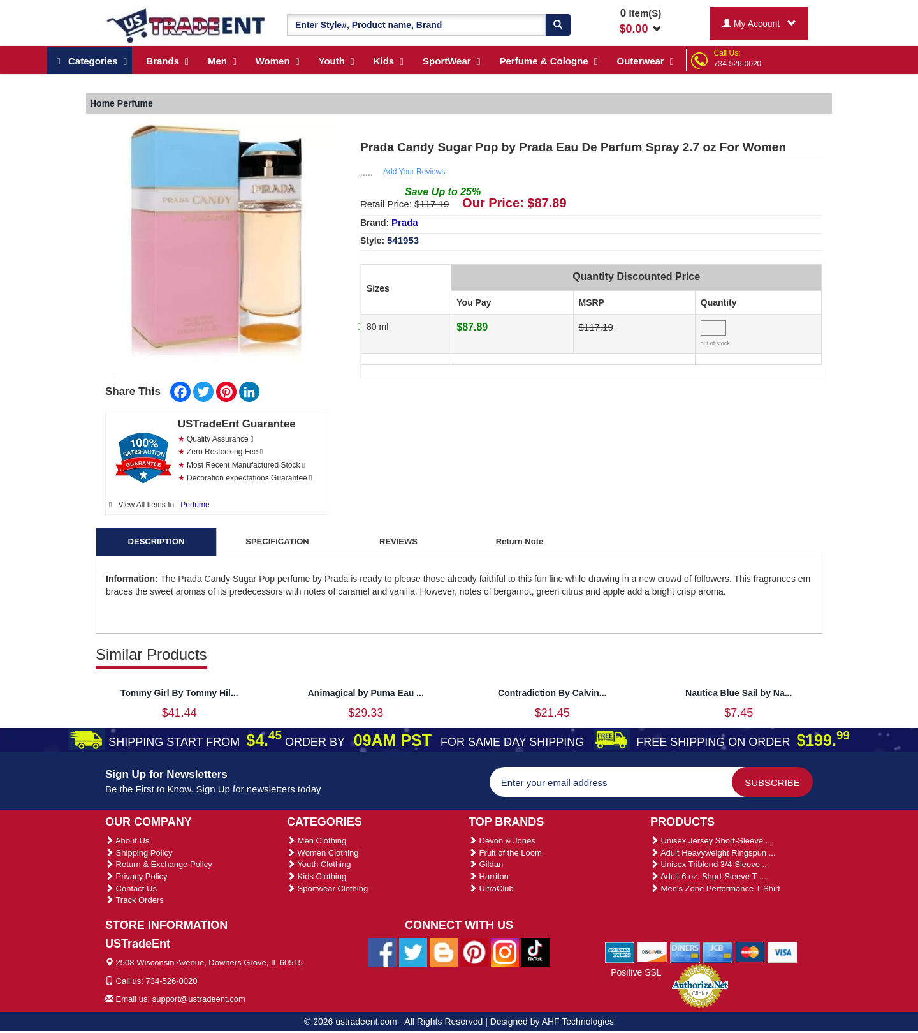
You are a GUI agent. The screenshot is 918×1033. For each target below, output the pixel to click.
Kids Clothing (316, 876)
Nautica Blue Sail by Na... (738, 693)
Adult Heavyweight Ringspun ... (713, 853)
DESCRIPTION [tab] (156, 541)
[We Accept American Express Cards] (620, 951)
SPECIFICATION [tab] (277, 541)
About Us (127, 840)
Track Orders (134, 900)
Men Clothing (316, 840)
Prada (404, 222)
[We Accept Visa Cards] (783, 951)
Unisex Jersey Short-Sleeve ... (711, 840)
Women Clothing (322, 853)
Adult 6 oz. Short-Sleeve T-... (708, 876)
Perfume (194, 504)
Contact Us (131, 888)
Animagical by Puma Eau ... (366, 693)
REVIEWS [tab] (398, 541)
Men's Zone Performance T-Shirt (715, 888)
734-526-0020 (738, 63)
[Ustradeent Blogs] (444, 952)
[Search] (558, 25)
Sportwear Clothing (327, 888)
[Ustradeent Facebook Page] (382, 952)
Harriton (489, 876)
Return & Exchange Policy (158, 864)
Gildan (486, 864)
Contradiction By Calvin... (552, 693)
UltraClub (491, 888)
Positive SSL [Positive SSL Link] (636, 972)
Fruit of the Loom (505, 853)
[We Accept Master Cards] (750, 951)
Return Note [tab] (519, 541)
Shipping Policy (139, 853)
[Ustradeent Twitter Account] (413, 952)
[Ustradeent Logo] (186, 25)
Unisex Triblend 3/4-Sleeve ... (709, 864)
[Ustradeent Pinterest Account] (474, 952)
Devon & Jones (502, 840)
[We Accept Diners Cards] (685, 951)
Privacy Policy (136, 876)
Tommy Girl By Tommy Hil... (179, 693)
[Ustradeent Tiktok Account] (535, 952)
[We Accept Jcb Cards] (717, 951)
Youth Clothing (319, 864)
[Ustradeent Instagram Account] (505, 952)
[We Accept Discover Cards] (652, 951)
